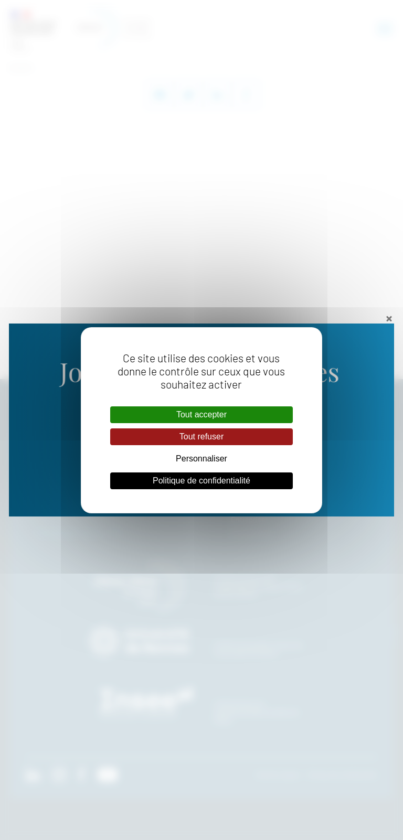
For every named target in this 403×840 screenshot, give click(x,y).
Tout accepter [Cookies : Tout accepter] (201, 414)
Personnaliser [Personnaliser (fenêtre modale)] (201, 458)
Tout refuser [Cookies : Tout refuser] (201, 436)
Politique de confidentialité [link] (201, 480)
